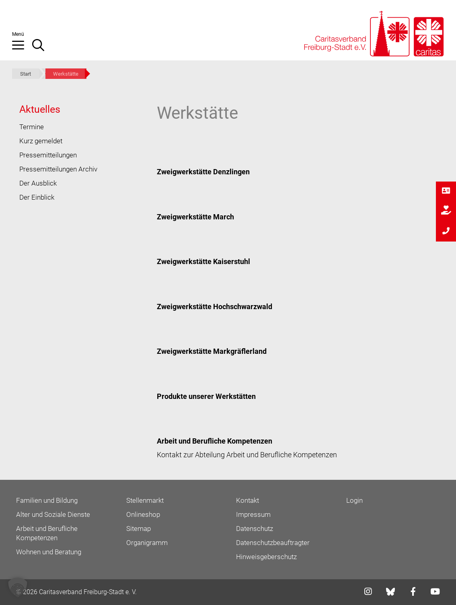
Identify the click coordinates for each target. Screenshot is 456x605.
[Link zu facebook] (411, 592)
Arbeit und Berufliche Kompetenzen (214, 441)
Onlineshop (143, 514)
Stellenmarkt (145, 500)
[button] (22, 48)
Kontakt (247, 500)
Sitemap (138, 528)
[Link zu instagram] (365, 592)
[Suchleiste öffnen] (42, 48)
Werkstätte (65, 74)
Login (354, 500)
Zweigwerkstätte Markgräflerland (212, 351)
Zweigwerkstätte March (195, 217)
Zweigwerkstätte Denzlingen (203, 171)
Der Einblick (36, 197)
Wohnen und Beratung (48, 552)
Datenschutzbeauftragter (273, 543)
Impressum (253, 514)
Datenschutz (254, 528)
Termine (31, 127)
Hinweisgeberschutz (266, 557)
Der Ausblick (38, 183)
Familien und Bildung (47, 500)
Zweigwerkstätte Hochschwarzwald (214, 306)
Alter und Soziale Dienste (53, 514)
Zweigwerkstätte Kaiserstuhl (203, 261)
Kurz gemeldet (40, 141)
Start (25, 74)
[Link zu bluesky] (391, 591)
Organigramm (147, 543)
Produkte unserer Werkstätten (206, 396)
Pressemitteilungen (48, 155)
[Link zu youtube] (432, 592)
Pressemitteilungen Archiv (58, 169)
